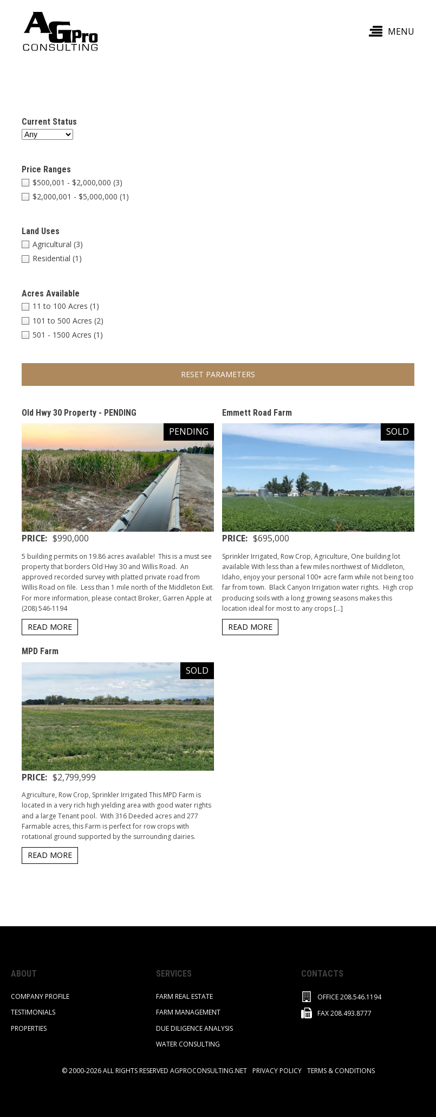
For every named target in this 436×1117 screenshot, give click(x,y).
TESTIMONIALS (33, 1012)
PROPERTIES (29, 1028)
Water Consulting (188, 1044)
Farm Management (188, 1012)
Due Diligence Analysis (194, 1028)
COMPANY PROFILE (40, 996)
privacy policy (277, 1070)
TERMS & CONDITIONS (341, 1070)
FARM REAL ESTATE (184, 996)
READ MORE (50, 627)
